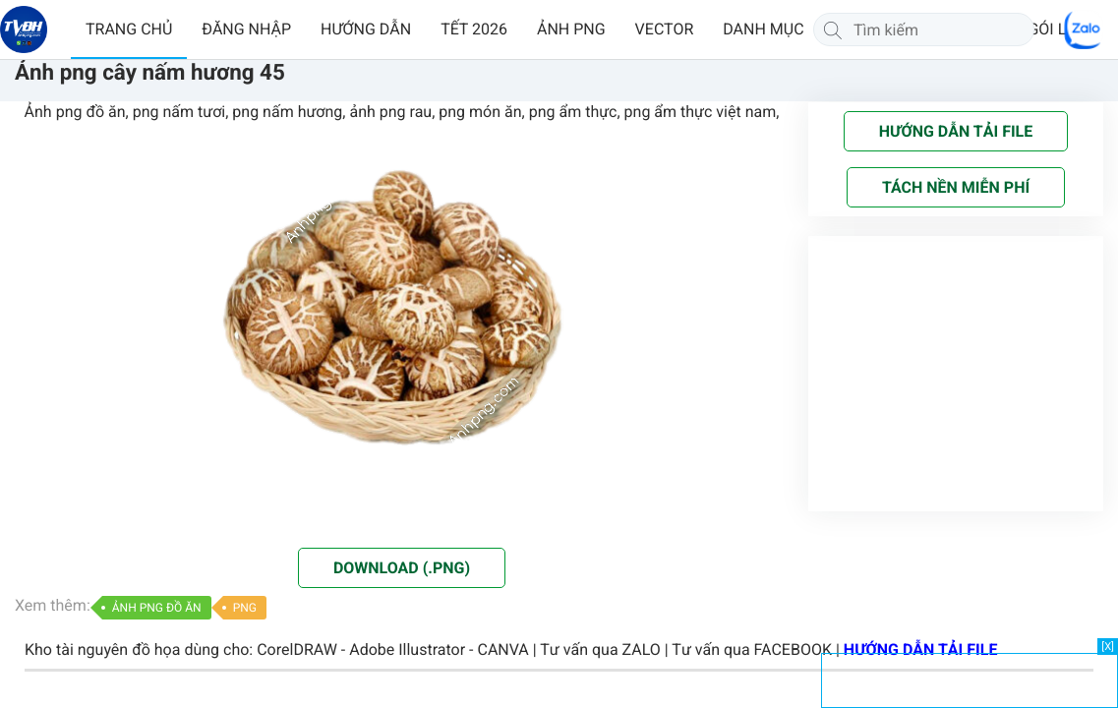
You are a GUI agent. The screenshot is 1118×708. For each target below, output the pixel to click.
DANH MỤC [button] (763, 29)
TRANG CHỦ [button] (129, 29)
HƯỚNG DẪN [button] (366, 29)
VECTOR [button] (664, 29)
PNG (245, 608)
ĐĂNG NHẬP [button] (246, 29)
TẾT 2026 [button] (474, 29)
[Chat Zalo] (1083, 29)
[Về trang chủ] (23, 29)
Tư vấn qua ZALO (600, 649)
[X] (1107, 646)
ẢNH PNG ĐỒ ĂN (157, 608)
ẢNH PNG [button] (571, 29)
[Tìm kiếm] (833, 29)
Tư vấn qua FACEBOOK (752, 649)
